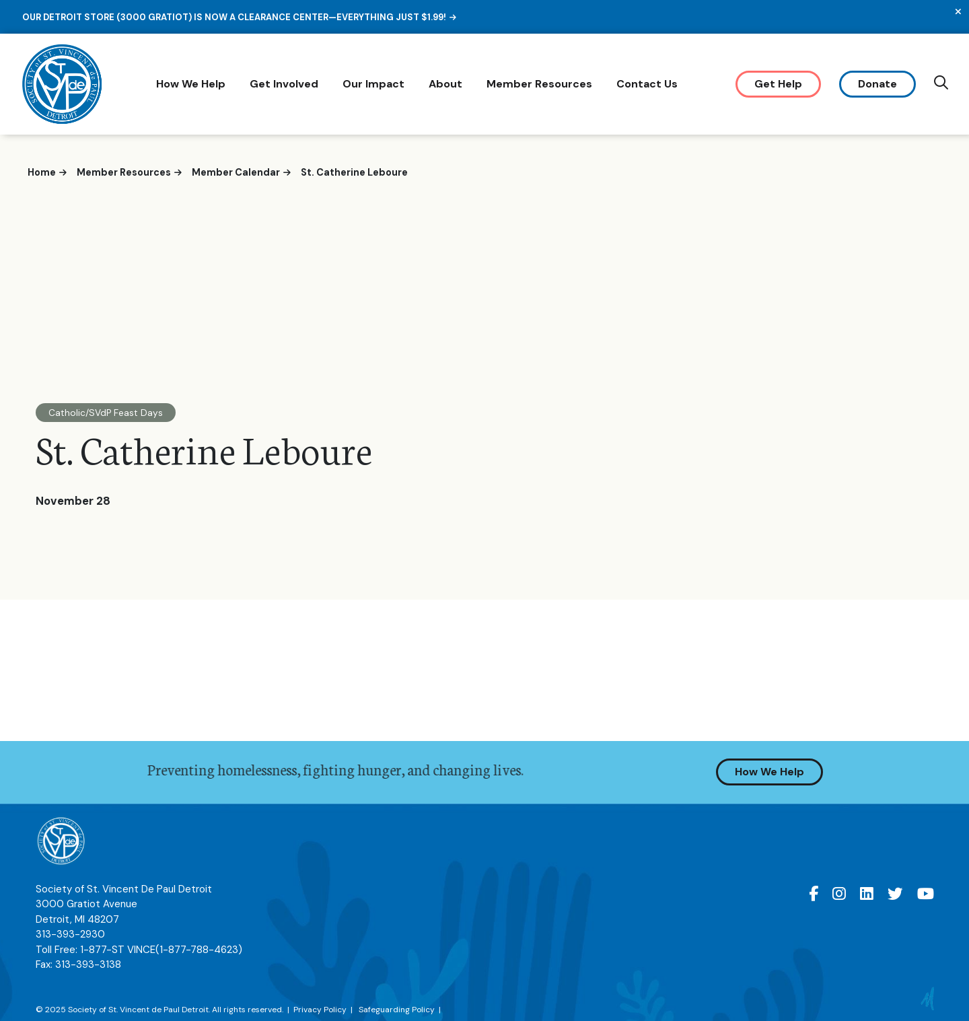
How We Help (192, 84)
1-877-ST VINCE (161, 955)
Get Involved (286, 84)
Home (42, 172)
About (447, 84)
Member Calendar (236, 172)
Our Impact (375, 84)
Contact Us (649, 84)
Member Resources (541, 84)
